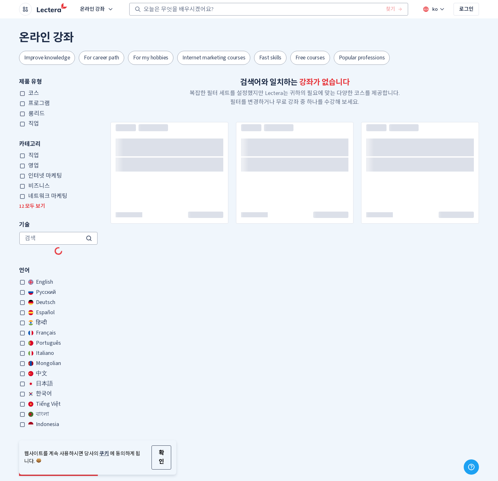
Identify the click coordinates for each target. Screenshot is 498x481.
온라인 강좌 (97, 9)
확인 (161, 457)
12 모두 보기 (32, 206)
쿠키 (104, 453)
